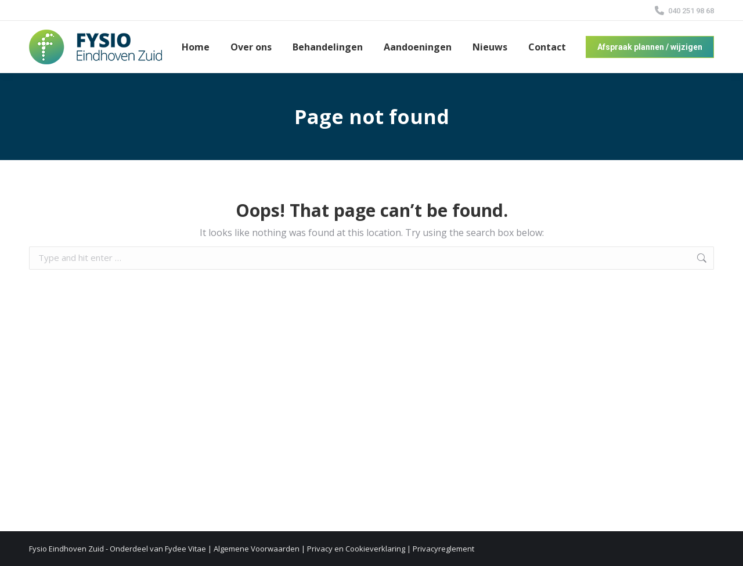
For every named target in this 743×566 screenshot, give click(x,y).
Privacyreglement (443, 548)
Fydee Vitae (185, 548)
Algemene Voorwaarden (257, 548)
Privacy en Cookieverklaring (356, 548)
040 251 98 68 (684, 10)
